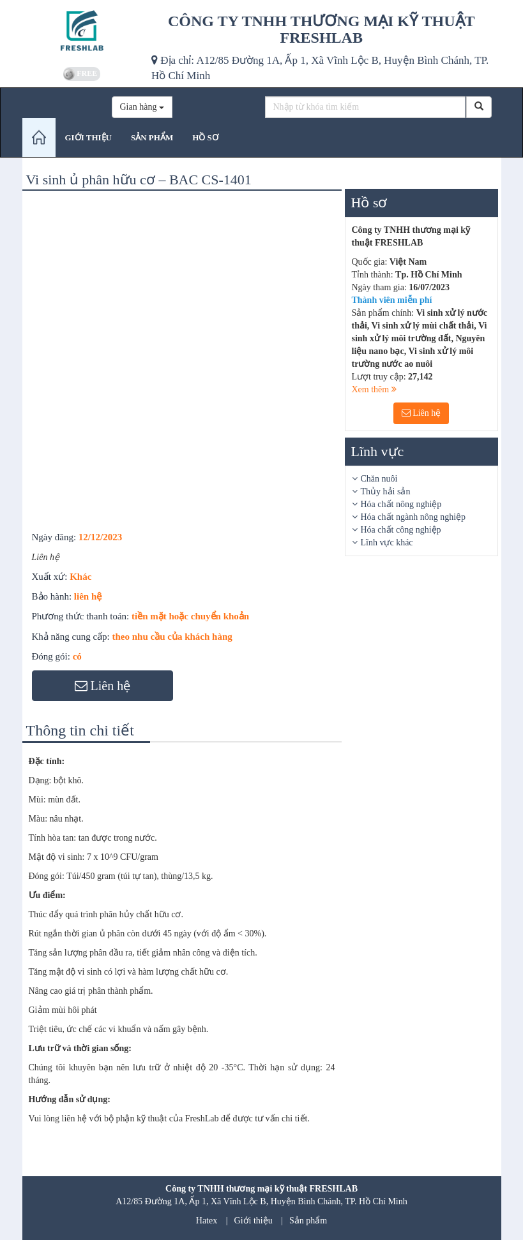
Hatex (206, 1220)
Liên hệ (421, 413)
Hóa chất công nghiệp (401, 530)
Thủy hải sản (386, 491)
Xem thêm (374, 389)
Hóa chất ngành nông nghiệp (413, 517)
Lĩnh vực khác (387, 542)
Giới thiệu (253, 1220)
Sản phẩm (308, 1220)
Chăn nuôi (379, 478)
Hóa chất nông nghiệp (401, 504)
